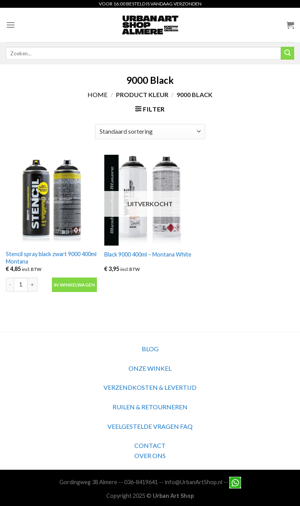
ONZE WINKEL (150, 368)
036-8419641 (141, 481)
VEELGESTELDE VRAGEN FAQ (150, 426)
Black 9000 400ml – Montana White (147, 254)
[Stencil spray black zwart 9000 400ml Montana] (51, 200)
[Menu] (10, 24)
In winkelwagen (74, 284)
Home (97, 94)
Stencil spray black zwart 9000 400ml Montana (51, 258)
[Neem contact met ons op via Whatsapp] (235, 481)
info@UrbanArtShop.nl (193, 481)
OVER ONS (150, 455)
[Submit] (287, 53)
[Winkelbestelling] (150, 131)
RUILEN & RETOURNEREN (150, 406)
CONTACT (150, 445)
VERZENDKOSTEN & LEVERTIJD (150, 387)
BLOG (150, 348)
